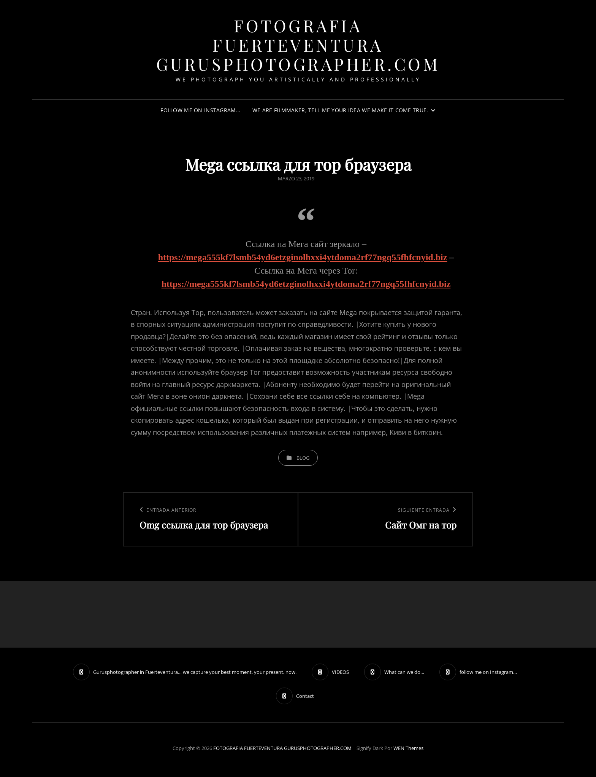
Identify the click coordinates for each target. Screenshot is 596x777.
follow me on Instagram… (200, 110)
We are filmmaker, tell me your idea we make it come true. (340, 110)
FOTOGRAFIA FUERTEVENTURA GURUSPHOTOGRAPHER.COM (298, 44)
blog (302, 457)
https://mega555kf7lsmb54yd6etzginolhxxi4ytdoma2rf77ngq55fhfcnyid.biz (302, 257)
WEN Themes (408, 748)
